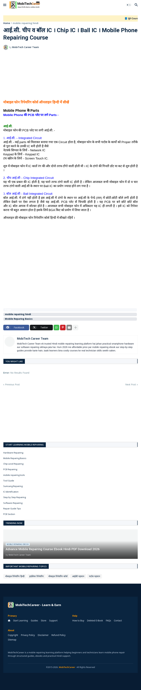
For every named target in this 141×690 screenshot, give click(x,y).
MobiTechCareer (67, 667)
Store (43, 620)
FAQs (108, 620)
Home (6, 23)
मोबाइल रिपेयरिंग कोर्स (57, 576)
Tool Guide (8, 480)
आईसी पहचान (78, 576)
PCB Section (9, 514)
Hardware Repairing (13, 452)
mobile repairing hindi (25, 23)
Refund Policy (59, 635)
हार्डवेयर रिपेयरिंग (36, 576)
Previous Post (12, 384)
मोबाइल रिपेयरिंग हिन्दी (15, 576)
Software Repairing (12, 502)
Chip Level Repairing (13, 463)
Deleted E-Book (95, 620)
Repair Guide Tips (12, 508)
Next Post (130, 384)
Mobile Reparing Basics (19, 318)
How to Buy (78, 620)
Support (53, 620)
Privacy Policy (28, 635)
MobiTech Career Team (32, 338)
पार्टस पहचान (94, 576)
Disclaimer (43, 635)
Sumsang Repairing (13, 486)
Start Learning (20, 620)
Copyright (13, 635)
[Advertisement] (70, 77)
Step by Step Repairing (14, 497)
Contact (118, 620)
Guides (34, 620)
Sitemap (12, 639)
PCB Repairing (10, 469)
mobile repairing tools (14, 475)
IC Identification (10, 491)
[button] (4, 5)
